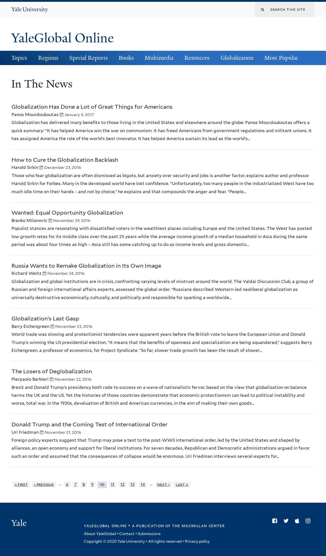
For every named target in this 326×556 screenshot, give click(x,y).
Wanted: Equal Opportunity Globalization (67, 212)
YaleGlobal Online (62, 38)
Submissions (149, 534)
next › (163, 484)
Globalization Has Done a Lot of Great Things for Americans (91, 106)
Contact (126, 534)
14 (143, 484)
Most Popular (281, 57)
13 (132, 484)
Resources (196, 57)
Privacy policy (197, 541)
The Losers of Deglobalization (51, 371)
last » (182, 484)
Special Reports (88, 57)
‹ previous (44, 484)
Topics (19, 57)
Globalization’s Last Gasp (45, 318)
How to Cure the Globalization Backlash (64, 159)
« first (21, 484)
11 (112, 484)
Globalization (237, 57)
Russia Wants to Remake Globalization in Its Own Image (86, 265)
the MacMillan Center (198, 525)
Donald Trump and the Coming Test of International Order (89, 424)
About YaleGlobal (100, 534)
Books (126, 57)
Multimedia (159, 57)
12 (122, 484)
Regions (48, 57)
